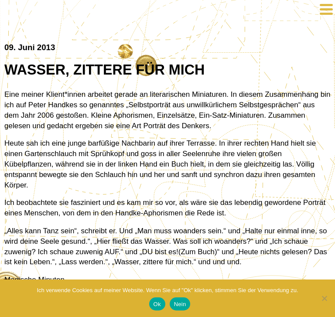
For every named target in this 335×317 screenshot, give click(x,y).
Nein (180, 304)
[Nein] (324, 298)
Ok (157, 304)
